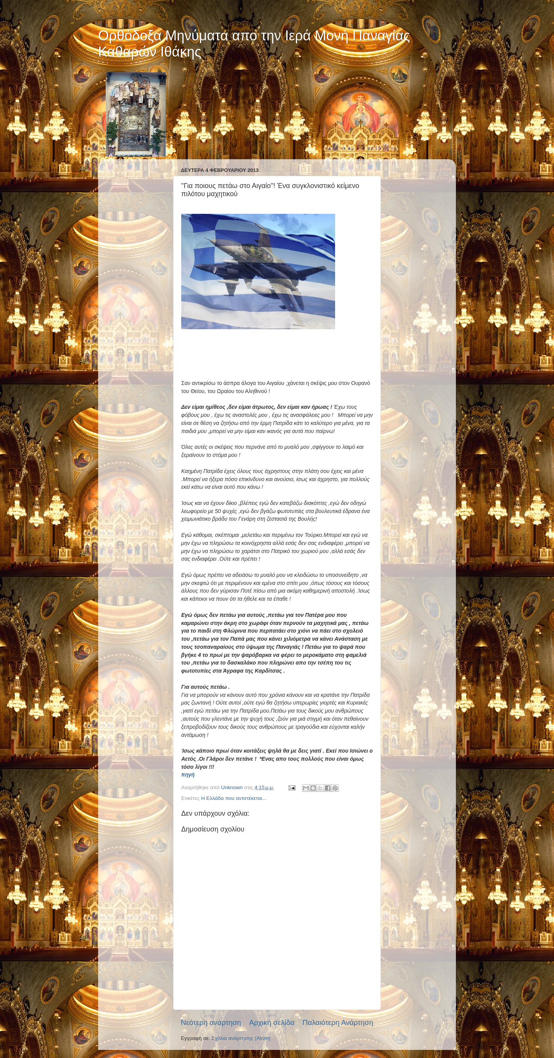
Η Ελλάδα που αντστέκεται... (234, 798)
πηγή (188, 774)
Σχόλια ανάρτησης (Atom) (241, 1038)
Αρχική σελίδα (272, 1022)
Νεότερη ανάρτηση (211, 1022)
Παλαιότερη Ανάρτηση (337, 1022)
